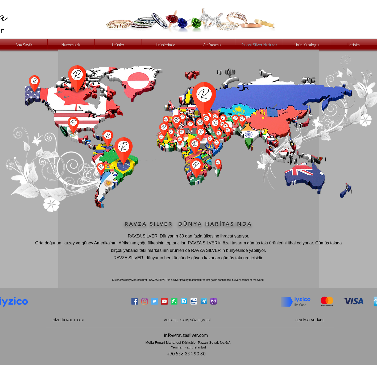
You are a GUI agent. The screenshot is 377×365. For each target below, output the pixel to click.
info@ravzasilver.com (186, 335)
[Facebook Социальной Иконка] (134, 301)
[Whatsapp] (174, 301)
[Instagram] (144, 301)
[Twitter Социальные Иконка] (154, 301)
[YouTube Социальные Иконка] (164, 301)
